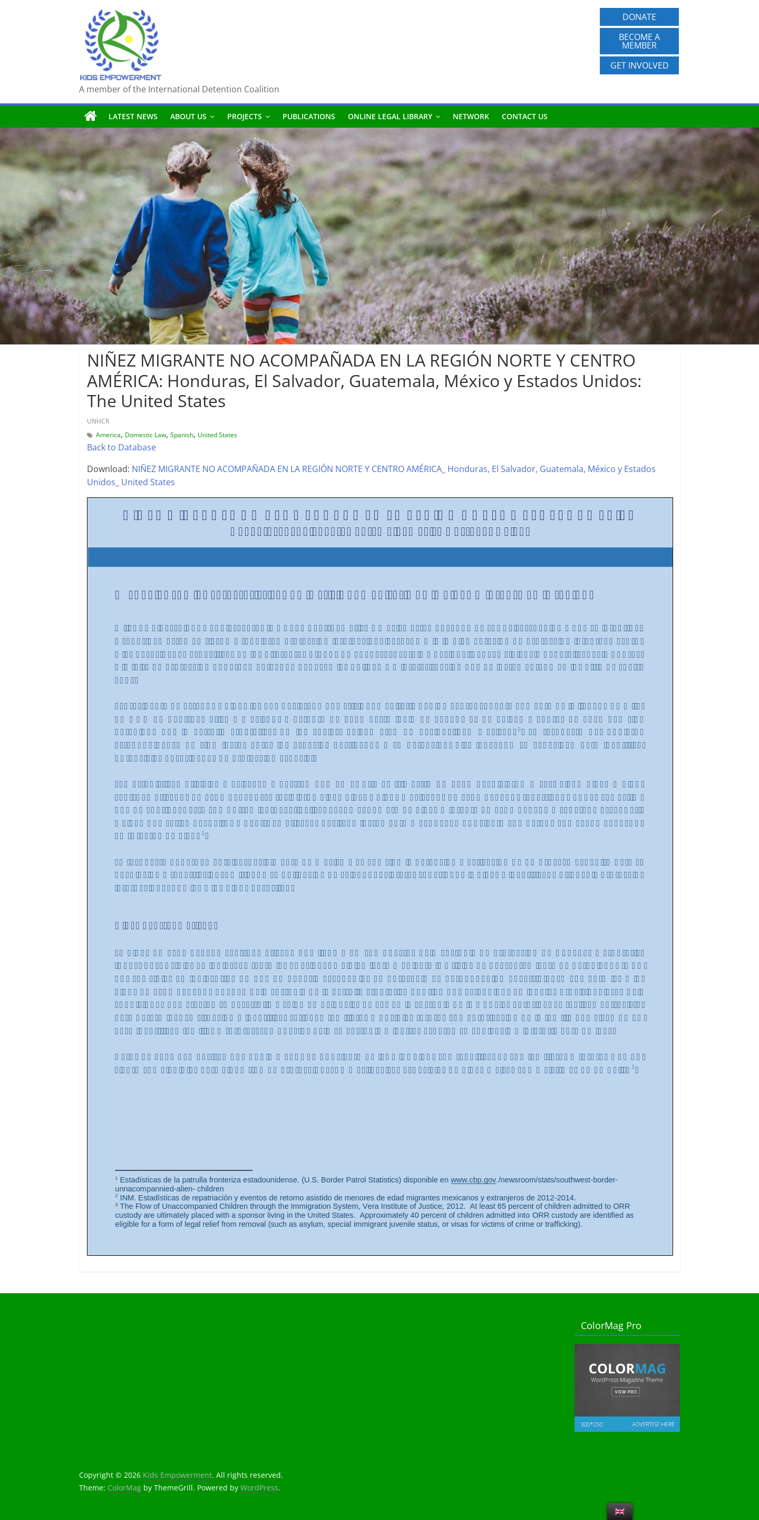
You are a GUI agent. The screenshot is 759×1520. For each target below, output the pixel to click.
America (108, 434)
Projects (244, 116)
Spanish (181, 434)
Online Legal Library (390, 116)
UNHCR (98, 421)
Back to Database (121, 447)
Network (471, 116)
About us (188, 116)
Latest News (133, 116)
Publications (309, 116)
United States (217, 434)
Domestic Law (145, 434)
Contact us (525, 116)
